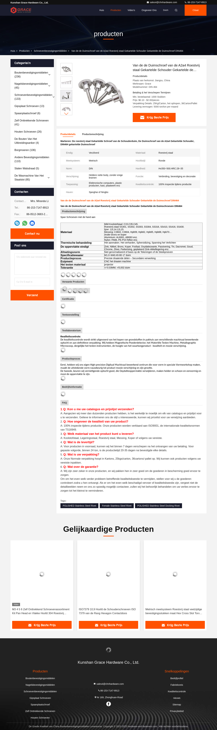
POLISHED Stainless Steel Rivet (79, 505)
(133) (33, 97)
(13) (29, 106)
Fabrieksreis (177, 685)
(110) (31, 159)
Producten (116, 10)
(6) (27, 113)
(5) (26, 168)
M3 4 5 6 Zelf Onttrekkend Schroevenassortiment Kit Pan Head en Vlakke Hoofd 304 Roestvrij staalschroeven (40, 611)
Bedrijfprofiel (176, 678)
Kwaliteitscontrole (177, 691)
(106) (25, 150)
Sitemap (177, 704)
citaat (196, 10)
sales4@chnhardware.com (162, 2)
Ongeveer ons (149, 10)
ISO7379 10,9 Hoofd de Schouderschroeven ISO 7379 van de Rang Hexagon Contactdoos (107, 611)
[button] (66, 114)
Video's (131, 10)
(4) (26, 141)
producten (24, 51)
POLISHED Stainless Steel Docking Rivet (158, 505)
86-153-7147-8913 (195, 2)
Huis (101, 10)
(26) (28, 131)
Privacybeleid (177, 711)
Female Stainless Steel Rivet (116, 505)
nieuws (176, 698)
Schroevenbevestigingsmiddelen (50, 51)
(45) (31, 85)
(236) (31, 74)
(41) (31, 122)
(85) (29, 177)
